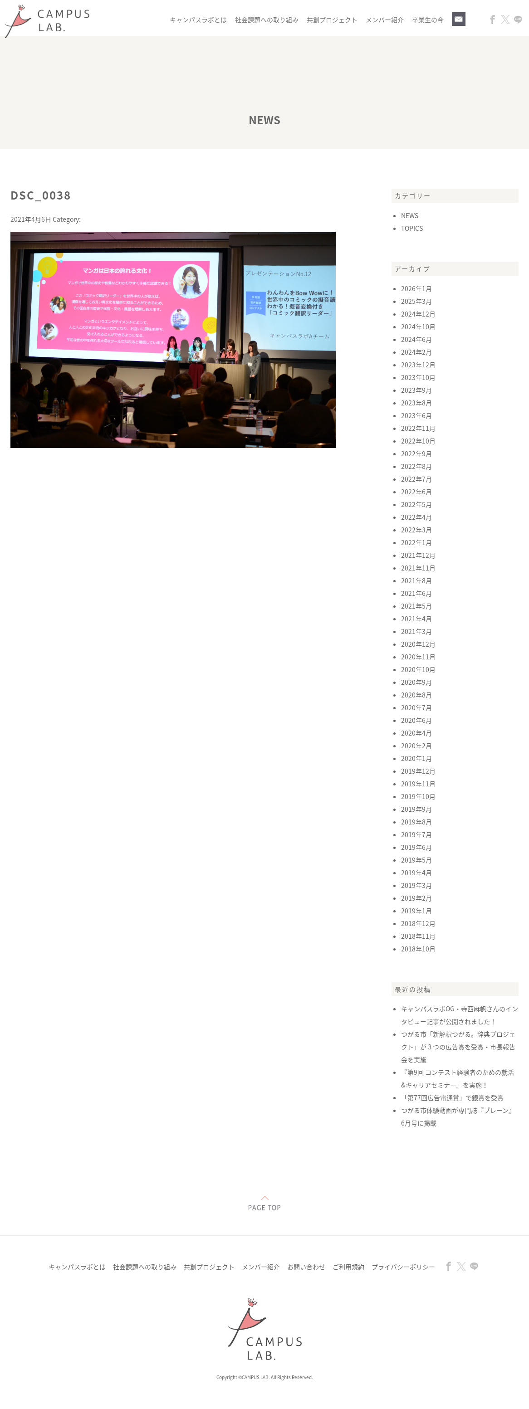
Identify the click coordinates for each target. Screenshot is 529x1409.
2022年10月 (418, 440)
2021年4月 (416, 618)
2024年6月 (416, 339)
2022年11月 (418, 428)
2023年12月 (418, 364)
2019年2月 (416, 897)
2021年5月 (416, 605)
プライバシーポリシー (403, 1266)
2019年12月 (418, 770)
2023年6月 (416, 415)
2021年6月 (416, 593)
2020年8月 (416, 694)
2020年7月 (416, 707)
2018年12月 (418, 923)
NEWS (409, 215)
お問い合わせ (306, 1266)
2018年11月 (418, 936)
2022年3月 (416, 529)
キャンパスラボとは (198, 19)
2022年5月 (416, 504)
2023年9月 (416, 390)
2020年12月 (418, 643)
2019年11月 (418, 783)
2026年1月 (416, 288)
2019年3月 (416, 885)
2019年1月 (416, 910)
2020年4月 (416, 732)
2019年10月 (418, 796)
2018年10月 (418, 948)
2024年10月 (418, 326)
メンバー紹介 (385, 19)
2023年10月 (418, 377)
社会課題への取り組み (267, 19)
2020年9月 (416, 682)
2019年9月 (416, 809)
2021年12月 (418, 555)
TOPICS (412, 228)
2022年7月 (416, 478)
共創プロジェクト (332, 19)
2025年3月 (416, 301)
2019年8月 (416, 821)
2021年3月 (416, 631)
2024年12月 (418, 313)
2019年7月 (416, 834)
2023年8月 (416, 402)
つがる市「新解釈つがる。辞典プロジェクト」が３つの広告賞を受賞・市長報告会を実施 (458, 1046)
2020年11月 (418, 656)
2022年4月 (416, 517)
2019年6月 (416, 847)
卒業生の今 (428, 19)
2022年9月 (416, 453)
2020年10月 (418, 669)
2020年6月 (416, 720)
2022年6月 (416, 491)
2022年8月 (416, 466)
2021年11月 (418, 567)
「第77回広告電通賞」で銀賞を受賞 (452, 1097)
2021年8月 (416, 580)
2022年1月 (416, 542)
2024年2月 (416, 351)
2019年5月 (416, 859)
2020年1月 (416, 758)
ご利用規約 (348, 1266)
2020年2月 (416, 745)
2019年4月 (416, 872)
